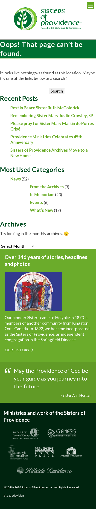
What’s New (41, 210)
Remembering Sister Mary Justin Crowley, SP (51, 115)
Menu (90, 5)
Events (36, 202)
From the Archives (47, 186)
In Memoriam (42, 194)
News (15, 178)
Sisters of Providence (48, 19)
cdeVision (18, 495)
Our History (17, 350)
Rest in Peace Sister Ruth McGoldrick (44, 107)
